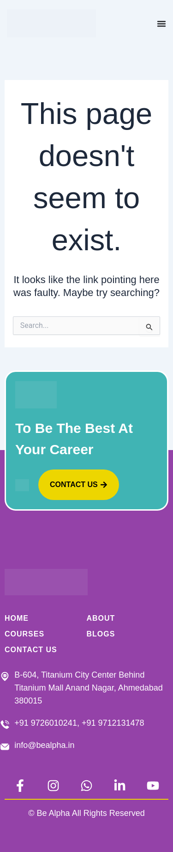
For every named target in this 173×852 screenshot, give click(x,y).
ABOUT (101, 618)
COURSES (24, 634)
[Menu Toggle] (161, 23)
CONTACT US (31, 650)
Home (17, 618)
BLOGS (101, 634)
